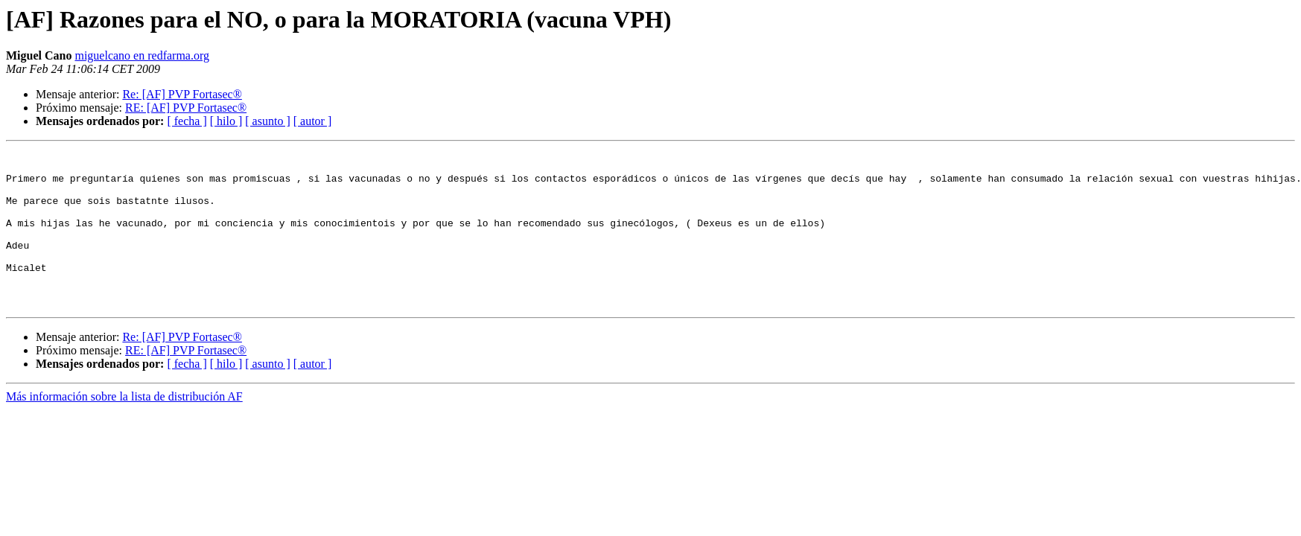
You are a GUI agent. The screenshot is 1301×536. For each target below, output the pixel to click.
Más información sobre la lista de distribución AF (124, 427)
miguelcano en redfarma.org (141, 55)
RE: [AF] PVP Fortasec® (185, 107)
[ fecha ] (186, 121)
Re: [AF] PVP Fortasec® (181, 94)
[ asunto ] (267, 121)
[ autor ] (312, 121)
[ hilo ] (226, 121)
